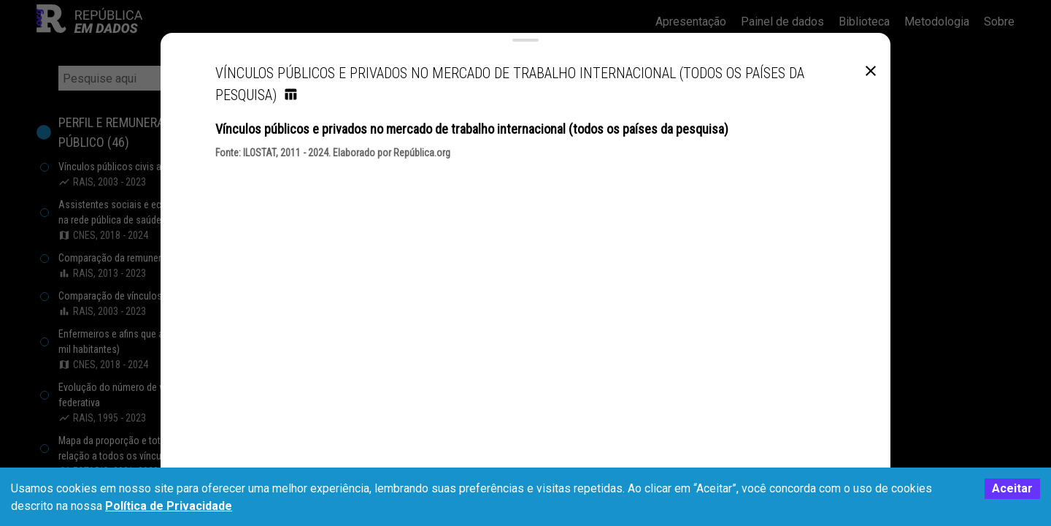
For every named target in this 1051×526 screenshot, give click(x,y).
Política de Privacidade (168, 506)
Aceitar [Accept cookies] (1012, 488)
